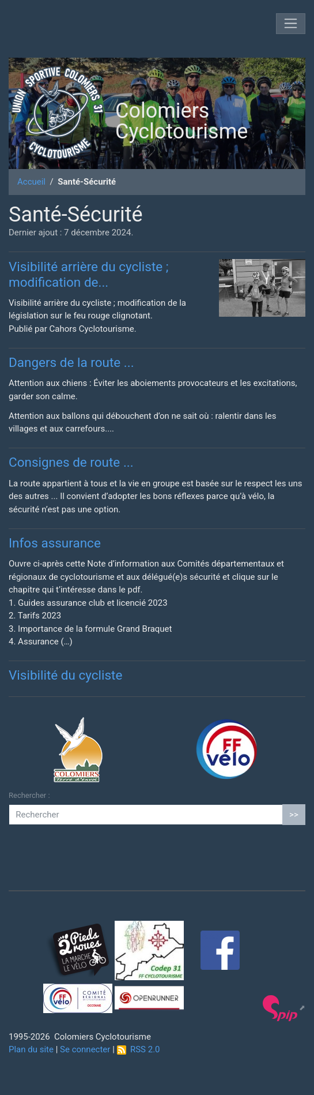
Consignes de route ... (71, 462)
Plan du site (31, 1049)
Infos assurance (55, 542)
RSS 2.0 (138, 1049)
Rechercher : (29, 795)
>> (293, 814)
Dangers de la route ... (71, 362)
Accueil (31, 182)
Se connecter (85, 1049)
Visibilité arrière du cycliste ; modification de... (89, 274)
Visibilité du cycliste (65, 674)
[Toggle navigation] (291, 24)
